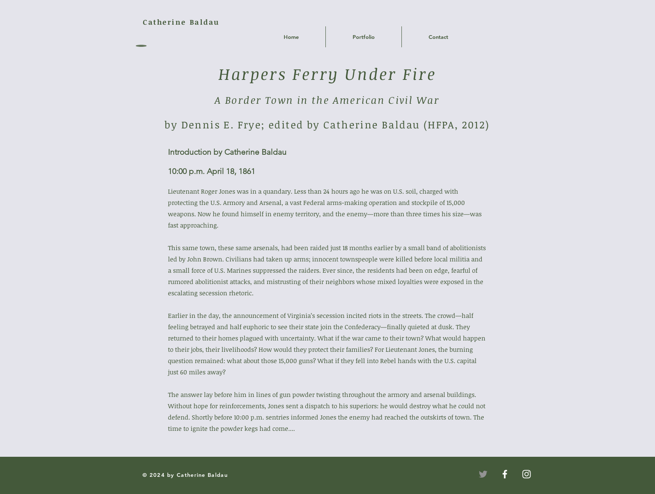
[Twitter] (483, 474)
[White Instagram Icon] (526, 474)
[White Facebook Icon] (504, 474)
